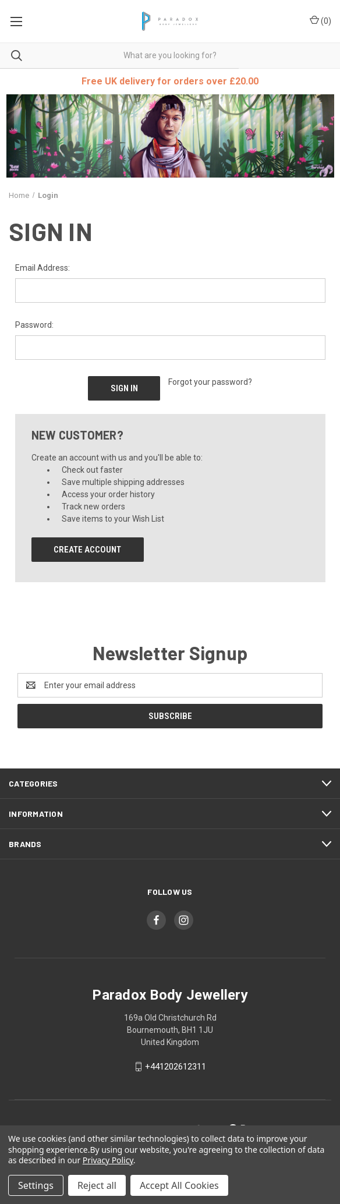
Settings (36, 1185)
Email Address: (42, 267)
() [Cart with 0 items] (320, 20)
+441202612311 (175, 1065)
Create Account (87, 548)
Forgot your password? (210, 382)
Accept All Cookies (179, 1185)
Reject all (96, 1185)
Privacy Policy (108, 1160)
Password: (34, 325)
